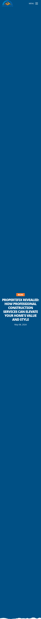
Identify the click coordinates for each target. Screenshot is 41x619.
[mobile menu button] (36, 3)
